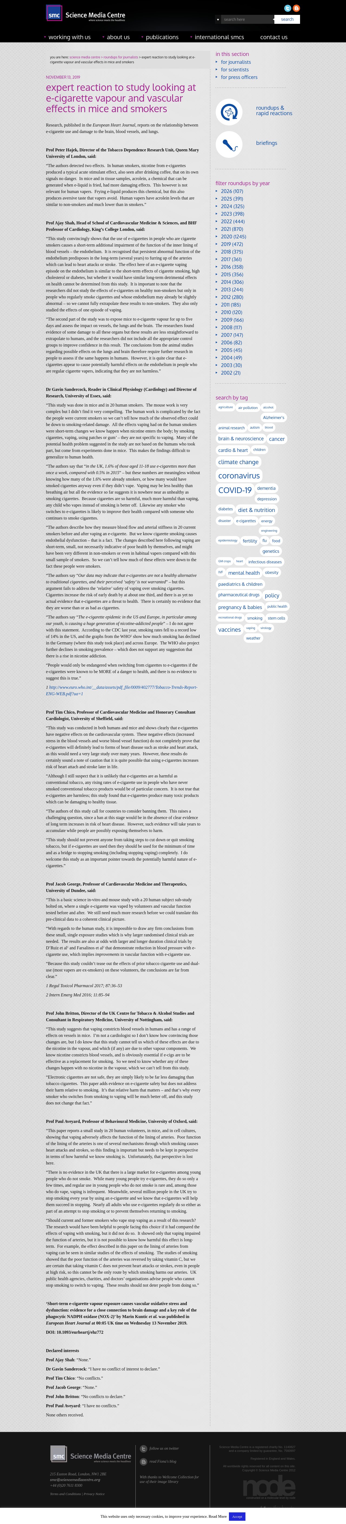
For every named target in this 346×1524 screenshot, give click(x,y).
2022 (226, 221)
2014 (226, 282)
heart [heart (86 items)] (239, 561)
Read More (218, 1517)
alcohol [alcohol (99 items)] (268, 407)
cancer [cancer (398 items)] (277, 438)
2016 (226, 267)
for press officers (239, 77)
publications (162, 37)
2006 (226, 342)
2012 (226, 297)
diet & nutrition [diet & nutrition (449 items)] (256, 509)
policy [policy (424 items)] (272, 595)
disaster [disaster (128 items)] (224, 520)
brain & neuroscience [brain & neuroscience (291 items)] (241, 438)
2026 (226, 191)
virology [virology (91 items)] (266, 628)
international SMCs (219, 37)
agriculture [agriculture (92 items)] (225, 407)
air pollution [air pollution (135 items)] (248, 407)
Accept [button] (237, 1517)
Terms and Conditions (65, 1494)
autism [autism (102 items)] (255, 427)
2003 (226, 365)
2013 (226, 289)
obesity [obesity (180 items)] (271, 572)
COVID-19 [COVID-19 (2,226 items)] (235, 490)
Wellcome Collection (178, 1477)
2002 (226, 373)
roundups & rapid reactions (274, 110)
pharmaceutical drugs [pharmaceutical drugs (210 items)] (239, 594)
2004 (226, 358)
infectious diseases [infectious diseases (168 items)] (265, 561)
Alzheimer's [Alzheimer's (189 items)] (273, 417)
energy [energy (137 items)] (266, 520)
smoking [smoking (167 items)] (254, 617)
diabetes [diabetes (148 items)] (225, 509)
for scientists (235, 69)
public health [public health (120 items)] (277, 606)
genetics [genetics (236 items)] (270, 551)
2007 (226, 335)
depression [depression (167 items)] (267, 498)
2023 (226, 214)
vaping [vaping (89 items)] (250, 628)
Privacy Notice (94, 1494)
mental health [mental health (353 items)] (244, 573)
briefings (266, 142)
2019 (226, 244)
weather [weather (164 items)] (253, 637)
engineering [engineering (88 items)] (269, 531)
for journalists (236, 62)
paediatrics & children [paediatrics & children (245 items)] (240, 584)
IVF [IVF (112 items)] (220, 572)
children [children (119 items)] (259, 449)
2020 (226, 236)
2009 (226, 320)
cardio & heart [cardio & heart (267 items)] (233, 450)
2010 (226, 312)
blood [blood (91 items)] (269, 427)
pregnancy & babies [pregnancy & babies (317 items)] (240, 607)
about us (118, 37)
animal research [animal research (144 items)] (231, 427)
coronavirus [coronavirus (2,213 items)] (239, 475)
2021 (226, 229)
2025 (226, 199)
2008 (226, 327)
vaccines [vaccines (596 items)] (229, 629)
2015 (226, 274)
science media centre (84, 57)
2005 (226, 350)
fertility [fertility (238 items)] (250, 541)
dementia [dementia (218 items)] (266, 488)
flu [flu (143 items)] (264, 540)
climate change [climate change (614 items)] (238, 461)
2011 (225, 305)
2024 (226, 206)
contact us (274, 37)
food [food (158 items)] (276, 540)
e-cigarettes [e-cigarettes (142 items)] (246, 520)
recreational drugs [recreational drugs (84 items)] (230, 617)
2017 (226, 259)
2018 (226, 252)
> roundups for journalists (119, 57)
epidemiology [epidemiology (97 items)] (227, 540)
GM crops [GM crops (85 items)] (224, 561)
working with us (70, 37)
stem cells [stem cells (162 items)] (276, 617)
